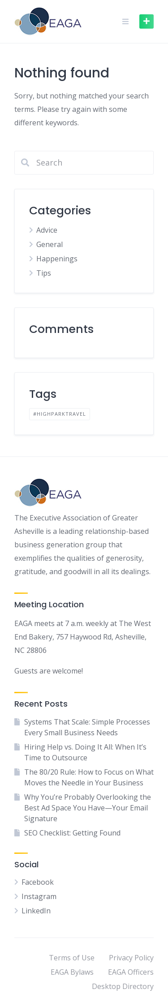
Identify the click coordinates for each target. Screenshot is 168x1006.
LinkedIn (36, 911)
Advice (46, 230)
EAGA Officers (131, 972)
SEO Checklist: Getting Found (72, 833)
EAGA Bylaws (72, 972)
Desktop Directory (123, 986)
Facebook (38, 882)
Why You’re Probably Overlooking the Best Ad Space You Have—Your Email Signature (87, 807)
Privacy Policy (131, 958)
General (49, 244)
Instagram (39, 896)
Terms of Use (72, 958)
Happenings (57, 259)
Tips (43, 273)
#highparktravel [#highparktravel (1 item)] (59, 413)
